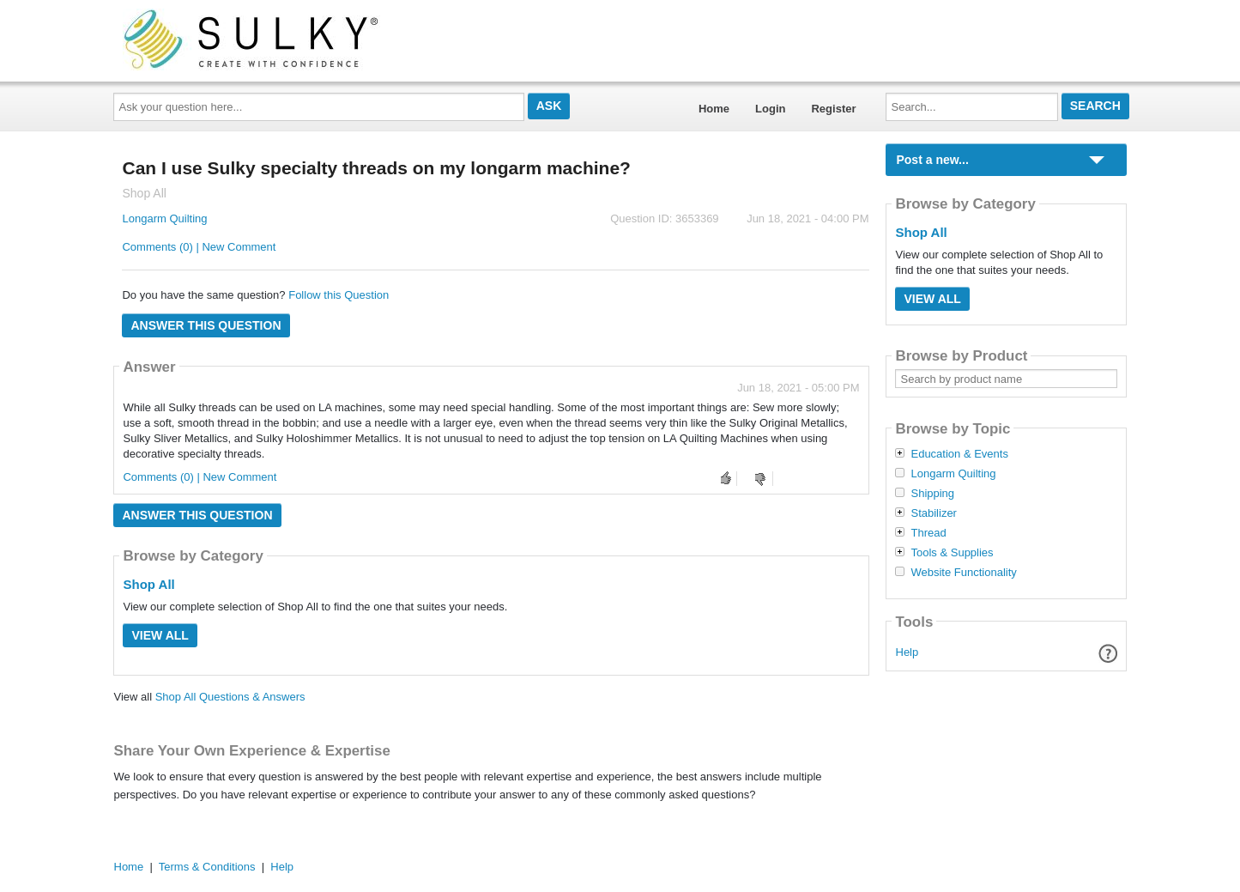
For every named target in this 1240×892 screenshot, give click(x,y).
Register (833, 108)
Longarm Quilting (164, 218)
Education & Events (958, 454)
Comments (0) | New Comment (198, 246)
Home (714, 108)
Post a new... (932, 160)
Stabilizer (933, 513)
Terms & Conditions (207, 866)
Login (770, 108)
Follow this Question (338, 294)
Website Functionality (963, 573)
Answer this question (205, 325)
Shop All (148, 584)
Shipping (932, 494)
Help (907, 652)
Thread (928, 533)
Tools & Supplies (951, 553)
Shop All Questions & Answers (230, 696)
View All (159, 635)
